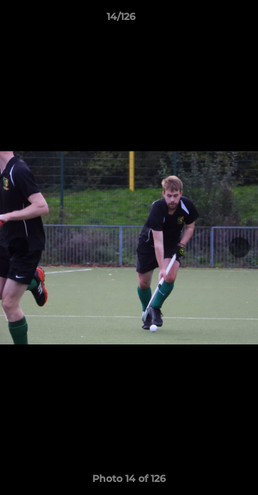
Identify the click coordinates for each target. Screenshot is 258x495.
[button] (208, 20)
